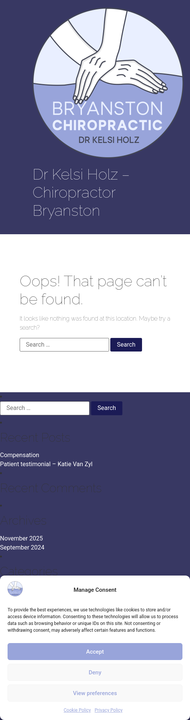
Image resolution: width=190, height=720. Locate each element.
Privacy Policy (109, 710)
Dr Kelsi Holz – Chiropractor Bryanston (81, 192)
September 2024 (22, 547)
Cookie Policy (77, 710)
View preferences (95, 693)
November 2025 (21, 538)
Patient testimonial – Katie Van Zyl (46, 464)
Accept (95, 651)
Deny (95, 672)
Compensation (19, 455)
